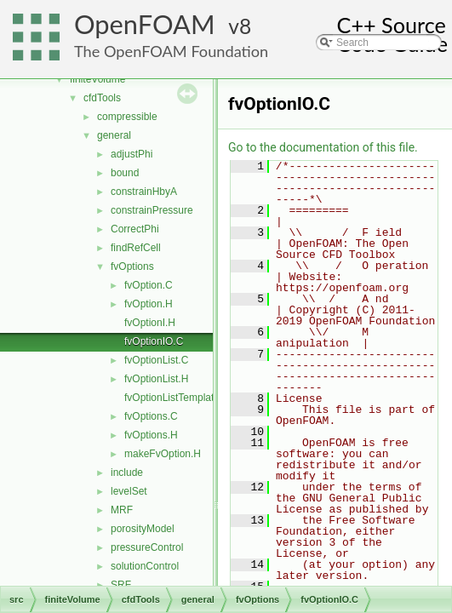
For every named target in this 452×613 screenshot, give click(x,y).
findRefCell (136, 248)
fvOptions (132, 266)
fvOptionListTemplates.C (179, 398)
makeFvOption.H (162, 454)
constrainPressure (152, 210)
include (127, 472)
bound (125, 173)
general (114, 135)
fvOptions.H (151, 435)
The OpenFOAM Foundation (171, 51)
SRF (121, 585)
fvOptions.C (151, 416)
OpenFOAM (144, 24)
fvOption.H (148, 304)
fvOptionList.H (156, 379)
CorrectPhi (135, 229)
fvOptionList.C (156, 360)
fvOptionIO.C (153, 341)
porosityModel (143, 529)
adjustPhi (131, 154)
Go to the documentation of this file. (323, 147)
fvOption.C (148, 285)
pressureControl (147, 547)
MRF (122, 510)
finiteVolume (97, 79)
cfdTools (102, 98)
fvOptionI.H (149, 323)
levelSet (129, 491)
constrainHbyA (144, 192)
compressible (127, 117)
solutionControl (145, 566)
